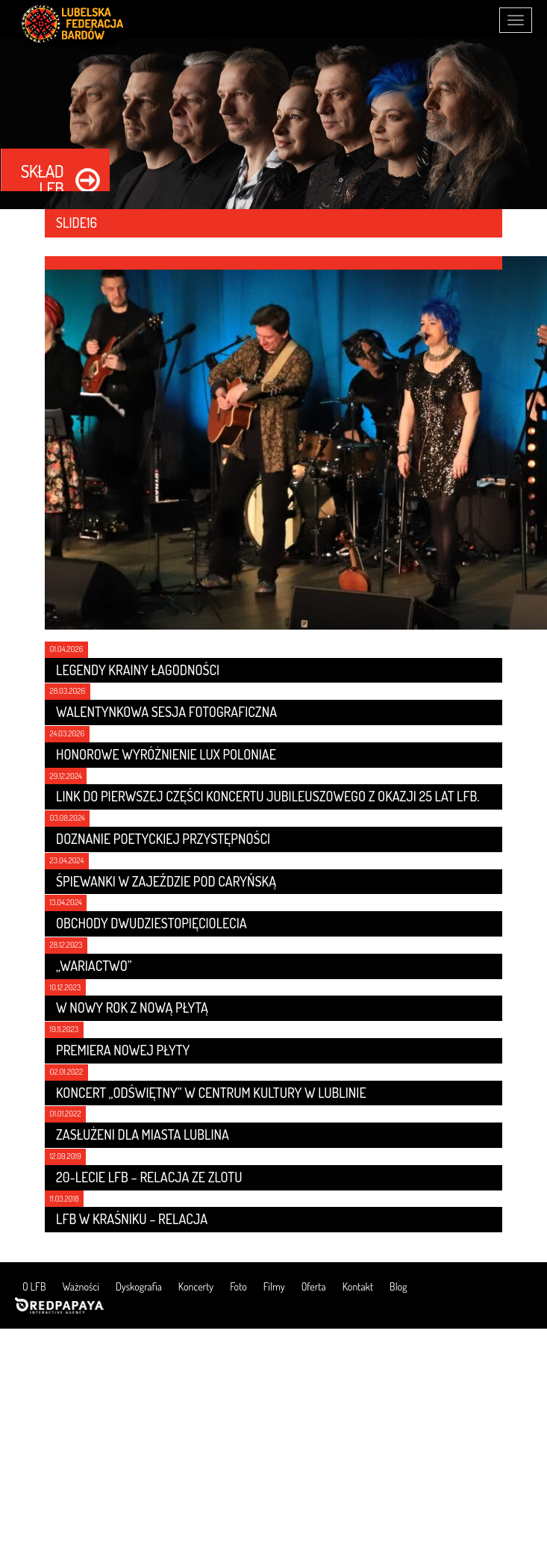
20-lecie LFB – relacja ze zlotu (149, 1177)
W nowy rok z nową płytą (132, 1007)
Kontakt (358, 1286)
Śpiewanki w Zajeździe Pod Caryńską (166, 881)
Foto (238, 1286)
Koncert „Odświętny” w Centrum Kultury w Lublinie (211, 1092)
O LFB (34, 1286)
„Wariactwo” (94, 965)
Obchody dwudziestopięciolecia (151, 923)
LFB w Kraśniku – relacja (131, 1219)
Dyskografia (139, 1286)
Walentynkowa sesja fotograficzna (166, 712)
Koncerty (195, 1286)
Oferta (313, 1286)
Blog (398, 1286)
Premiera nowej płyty (123, 1050)
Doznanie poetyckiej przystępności (163, 839)
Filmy (274, 1286)
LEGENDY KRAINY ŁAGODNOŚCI (137, 670)
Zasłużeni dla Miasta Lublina (142, 1134)
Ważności (81, 1286)
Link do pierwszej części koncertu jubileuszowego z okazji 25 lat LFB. (268, 796)
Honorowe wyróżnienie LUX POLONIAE (166, 754)
